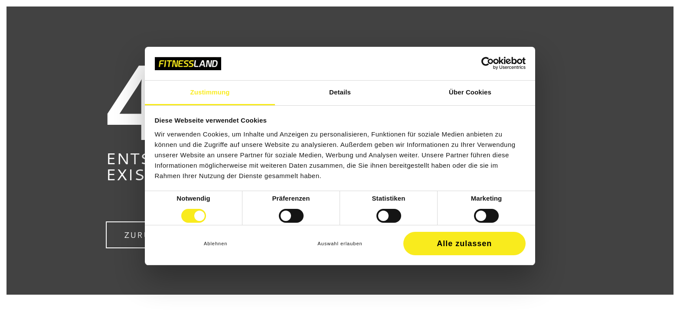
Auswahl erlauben (339, 243)
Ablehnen (216, 243)
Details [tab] (340, 92)
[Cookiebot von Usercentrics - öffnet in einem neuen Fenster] (488, 63)
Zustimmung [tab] (210, 92)
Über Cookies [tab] (470, 92)
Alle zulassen (464, 243)
